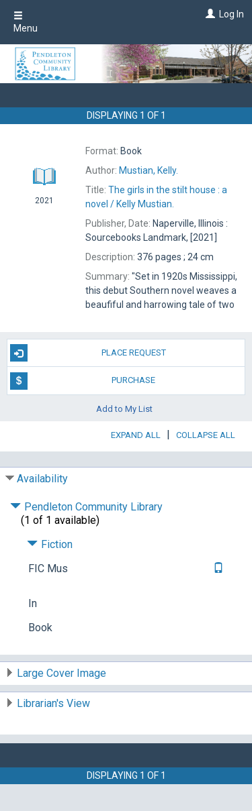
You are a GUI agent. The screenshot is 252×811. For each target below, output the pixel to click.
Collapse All (205, 435)
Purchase (83, 381)
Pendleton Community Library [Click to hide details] (86, 506)
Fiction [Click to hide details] (50, 544)
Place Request (88, 353)
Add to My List (124, 409)
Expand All (136, 435)
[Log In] (208, 14)
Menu (25, 22)
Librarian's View (53, 703)
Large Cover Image (61, 673)
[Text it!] (217, 568)
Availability (42, 478)
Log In (231, 14)
